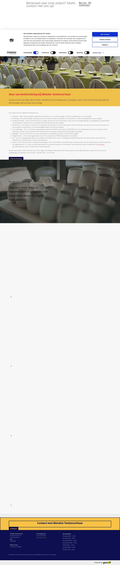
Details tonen (97, 23)
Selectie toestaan (105, 9)
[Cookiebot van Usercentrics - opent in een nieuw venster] (11, 23)
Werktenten (84, 38)
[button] (16, 158)
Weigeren (105, 15)
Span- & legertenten (70, 38)
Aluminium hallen (31, 38)
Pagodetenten (44, 38)
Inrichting (94, 38)
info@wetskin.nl (42, 537)
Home (20, 38)
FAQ (101, 38)
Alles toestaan (105, 4)
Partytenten (56, 38)
